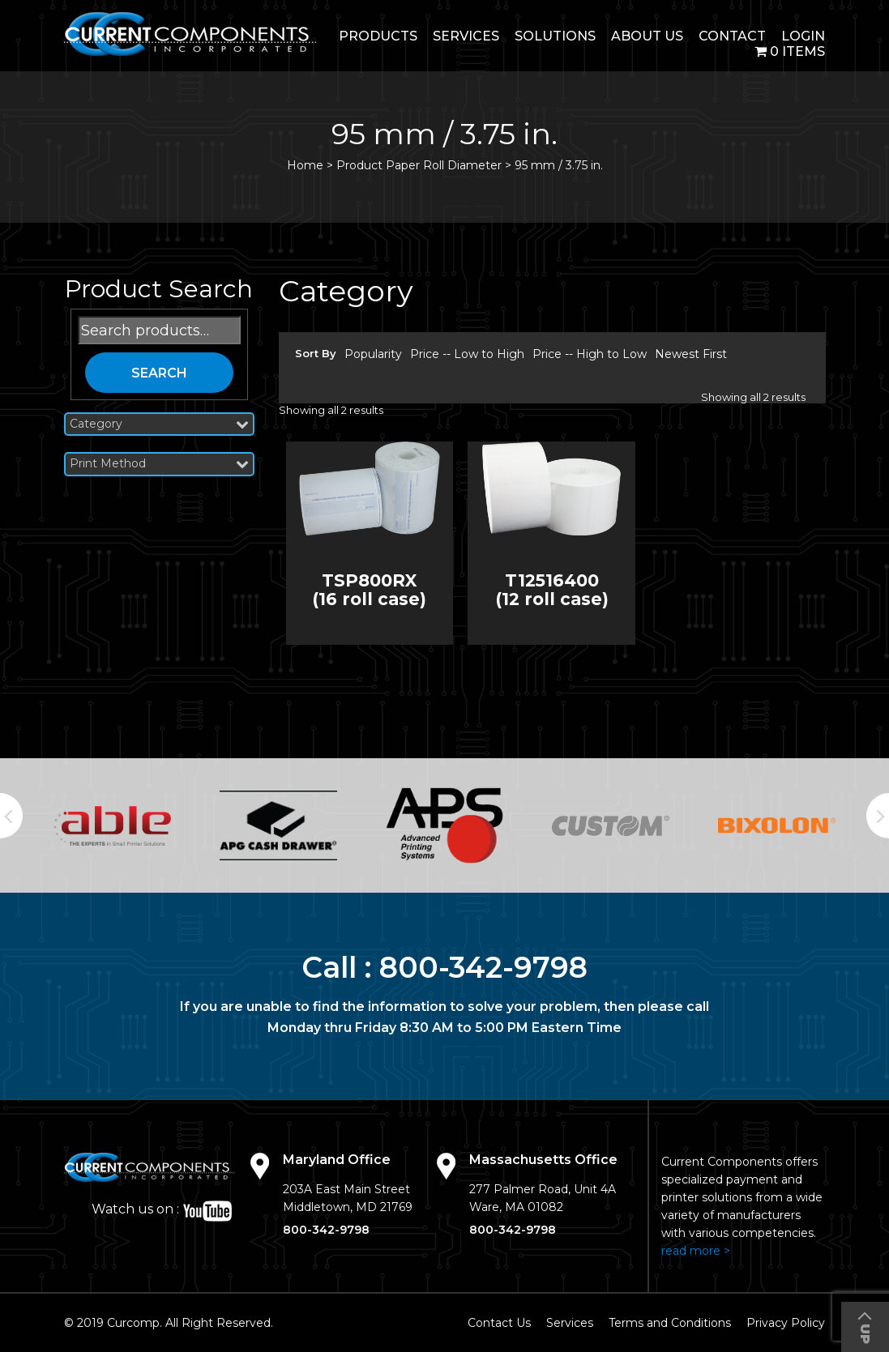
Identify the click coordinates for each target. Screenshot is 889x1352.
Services (466, 36)
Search (159, 373)
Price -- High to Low (589, 354)
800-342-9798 (483, 967)
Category (159, 424)
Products (378, 36)
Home (305, 165)
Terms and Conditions (670, 1323)
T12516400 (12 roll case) (552, 589)
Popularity (373, 354)
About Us (647, 36)
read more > (695, 1250)
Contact (732, 36)
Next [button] (877, 815)
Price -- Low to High (467, 354)
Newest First (691, 354)
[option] (112, 826)
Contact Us (499, 1323)
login (803, 36)
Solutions (555, 36)
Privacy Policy (785, 1323)
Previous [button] (11, 815)
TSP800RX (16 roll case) (369, 589)
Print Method (159, 464)
